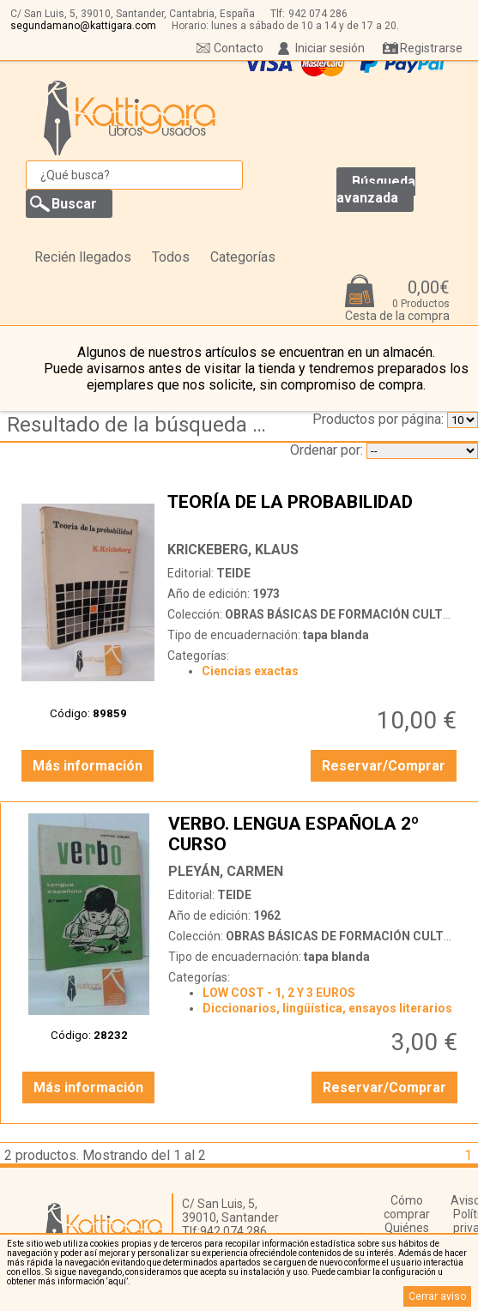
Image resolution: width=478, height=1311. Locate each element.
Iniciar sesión (330, 48)
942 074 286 (318, 14)
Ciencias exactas (250, 671)
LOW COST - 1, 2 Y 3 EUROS (279, 993)
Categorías (242, 257)
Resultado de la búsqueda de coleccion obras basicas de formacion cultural (141, 425)
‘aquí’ (117, 1281)
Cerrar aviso (437, 1296)
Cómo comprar (407, 1207)
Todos (171, 257)
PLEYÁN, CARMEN (225, 871)
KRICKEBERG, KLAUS (233, 549)
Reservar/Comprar (383, 766)
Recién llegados (82, 257)
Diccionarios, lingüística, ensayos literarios (327, 1008)
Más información (87, 766)
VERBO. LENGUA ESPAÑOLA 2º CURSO (315, 834)
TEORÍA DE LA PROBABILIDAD (314, 512)
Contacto (238, 48)
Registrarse (431, 48)
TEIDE (233, 573)
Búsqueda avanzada (375, 189)
